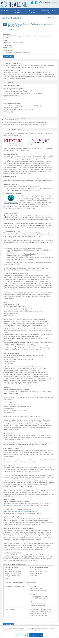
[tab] (29, 82)
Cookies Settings (21, 635)
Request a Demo (33, 11)
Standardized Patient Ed (49, 11)
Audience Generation (17, 11)
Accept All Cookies (36, 635)
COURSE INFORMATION (14, 129)
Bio (5, 99)
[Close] (56, 628)
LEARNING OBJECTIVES (14, 119)
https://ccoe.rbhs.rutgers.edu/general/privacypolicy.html (20, 511)
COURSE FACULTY (11, 82)
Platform (4, 10)
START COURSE (8, 56)
